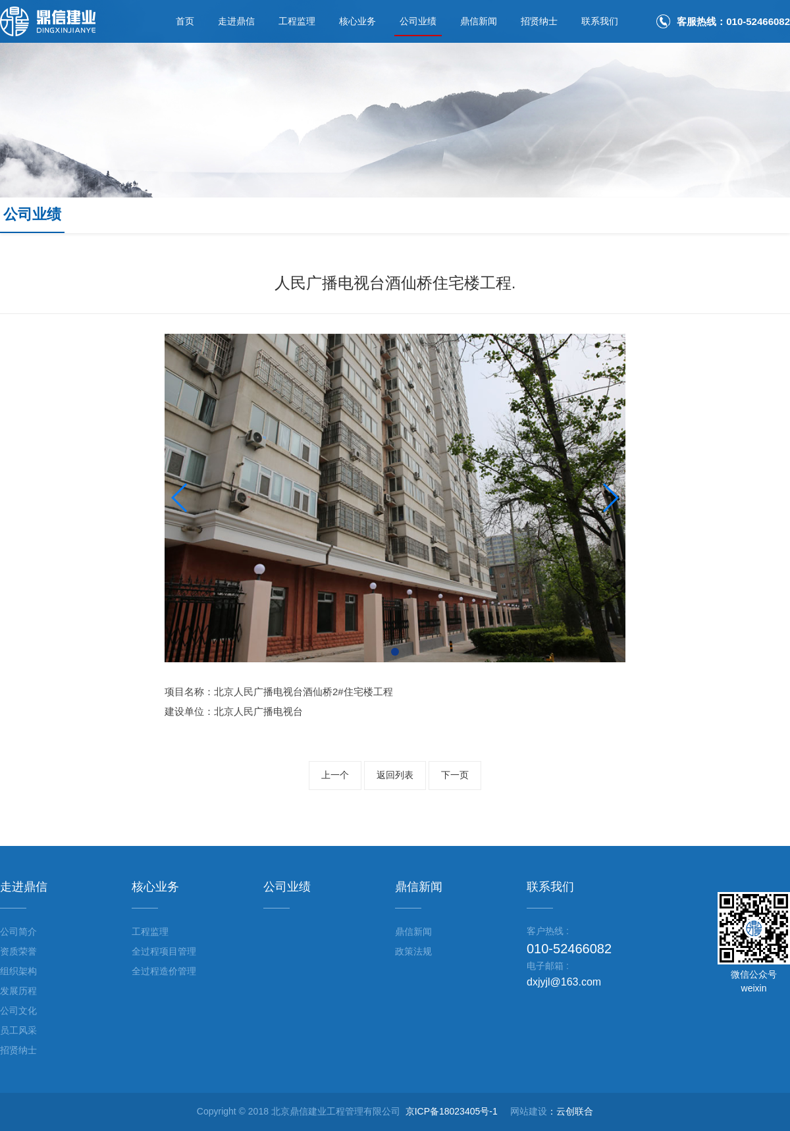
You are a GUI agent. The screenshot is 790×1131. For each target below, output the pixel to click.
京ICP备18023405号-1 (452, 1111)
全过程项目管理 (164, 951)
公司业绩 (418, 21)
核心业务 (357, 21)
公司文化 (18, 1010)
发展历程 (18, 991)
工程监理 (296, 21)
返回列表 (395, 775)
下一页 (455, 775)
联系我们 (599, 21)
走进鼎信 (236, 21)
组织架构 (18, 971)
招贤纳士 (539, 21)
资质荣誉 (18, 951)
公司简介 (18, 931)
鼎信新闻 (478, 21)
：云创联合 (570, 1111)
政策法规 (413, 951)
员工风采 (18, 1030)
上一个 (335, 775)
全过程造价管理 (164, 971)
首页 (185, 21)
